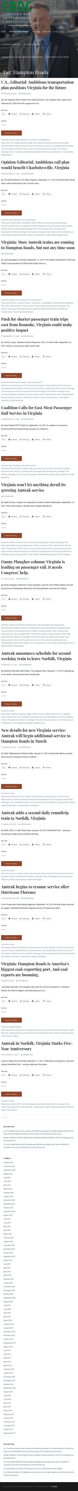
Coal (12, 1030)
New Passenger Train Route (26, 391)
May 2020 (7, 1313)
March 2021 (8, 1275)
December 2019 (9, 1332)
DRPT (28, 634)
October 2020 (8, 1294)
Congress (34, 631)
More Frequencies (66, 303)
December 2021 (9, 1245)
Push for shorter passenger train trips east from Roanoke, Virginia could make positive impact (36, 324)
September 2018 (10, 1388)
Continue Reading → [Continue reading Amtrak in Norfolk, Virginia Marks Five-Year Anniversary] (11, 1094)
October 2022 (8, 1208)
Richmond (46, 152)
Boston (42, 714)
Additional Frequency (18, 714)
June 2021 (7, 1264)
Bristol (18, 223)
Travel (64, 152)
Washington (28, 312)
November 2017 (9, 1426)
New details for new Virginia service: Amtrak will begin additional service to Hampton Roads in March (35, 735)
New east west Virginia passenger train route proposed (28, 229)
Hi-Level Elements (31, 44)
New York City (63, 796)
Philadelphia (19, 802)
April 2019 (7, 1362)
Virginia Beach (6, 155)
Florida (11, 950)
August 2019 (8, 1347)
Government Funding (60, 143)
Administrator (25, 94)
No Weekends (53, 717)
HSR (11, 637)
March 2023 (8, 1189)
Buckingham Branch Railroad (33, 223)
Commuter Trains (45, 545)
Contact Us (58, 32)
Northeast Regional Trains (44, 799)
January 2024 (8, 1163)
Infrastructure (39, 146)
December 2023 (9, 1166)
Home (3, 32)
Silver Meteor (6, 956)
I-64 (32, 303)
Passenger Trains (7, 152)
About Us (36, 32)
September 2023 (10, 1170)
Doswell (56, 226)
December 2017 (9, 1422)
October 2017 (8, 1429)
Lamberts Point (28, 1033)
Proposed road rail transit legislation (28, 152)
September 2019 (10, 1343)
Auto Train (44, 947)
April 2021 (7, 1272)
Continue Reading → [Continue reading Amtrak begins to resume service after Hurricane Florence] (11, 938)
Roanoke (30, 235)
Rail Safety (62, 954)
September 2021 (10, 1256)
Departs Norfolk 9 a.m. (53, 714)
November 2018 (9, 1381)
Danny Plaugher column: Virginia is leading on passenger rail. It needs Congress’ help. (33, 567)
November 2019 (9, 1335)
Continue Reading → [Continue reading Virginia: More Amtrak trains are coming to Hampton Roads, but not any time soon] (11, 293)
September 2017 (10, 1433)
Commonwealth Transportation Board (15, 631)
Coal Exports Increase (33, 1030)
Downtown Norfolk (23, 796)
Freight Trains (32, 143)
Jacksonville (47, 950)
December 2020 (9, 1287)
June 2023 (7, 1181)
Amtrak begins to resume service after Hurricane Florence (35, 889)
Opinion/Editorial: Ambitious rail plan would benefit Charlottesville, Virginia (35, 164)
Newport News (22, 149)
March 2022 (8, 1234)
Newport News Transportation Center (37, 306)
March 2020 (8, 1320)
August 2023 (8, 1174)
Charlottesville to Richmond (60, 385)
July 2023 (7, 1178)
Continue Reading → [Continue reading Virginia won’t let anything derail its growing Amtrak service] (11, 535)
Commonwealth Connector (11, 226)
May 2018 (7, 1403)
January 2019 (8, 1373)
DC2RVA (13, 303)
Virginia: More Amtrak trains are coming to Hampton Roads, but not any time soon (38, 244)
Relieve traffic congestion (30, 309)
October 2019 (8, 1339)
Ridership (21, 394)
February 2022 (9, 1238)
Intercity (48, 146)
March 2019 (8, 1366)
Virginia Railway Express (48, 554)
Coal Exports (19, 1030)
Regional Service (7, 640)
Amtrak (11, 140)
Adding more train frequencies (21, 545)
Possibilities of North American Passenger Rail (22, 57)
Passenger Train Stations (57, 149)
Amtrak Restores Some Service (28, 947)
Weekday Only (39, 723)
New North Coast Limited (58, 57)
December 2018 (9, 1377)
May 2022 (7, 1226)
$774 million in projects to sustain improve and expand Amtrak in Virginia (37, 628)
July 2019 (7, 1350)
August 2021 (8, 1260)
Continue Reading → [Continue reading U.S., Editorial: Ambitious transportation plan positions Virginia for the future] (11, 133)
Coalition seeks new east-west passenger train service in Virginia (45, 468)
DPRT (20, 548)
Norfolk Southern (41, 149)
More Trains (5, 306)
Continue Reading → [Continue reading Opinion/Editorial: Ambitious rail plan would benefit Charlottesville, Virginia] (11, 213)
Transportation (56, 152)
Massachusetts (35, 873)
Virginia (70, 152)
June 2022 (7, 1223)
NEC (15, 717)
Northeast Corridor (27, 799)
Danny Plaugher (19, 634)
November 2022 (9, 1204)
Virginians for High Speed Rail (12, 400)
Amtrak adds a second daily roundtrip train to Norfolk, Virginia (35, 815)
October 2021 (8, 1253)
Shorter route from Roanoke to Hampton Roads (28, 397)
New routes (66, 548)
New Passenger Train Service (28, 717)
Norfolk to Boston (66, 873)
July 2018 (7, 1396)
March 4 (54, 796)
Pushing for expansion (9, 394)
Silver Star (15, 956)
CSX (11, 143)
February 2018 (9, 1414)
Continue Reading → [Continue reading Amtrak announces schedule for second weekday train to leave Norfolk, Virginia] (11, 704)
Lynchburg (55, 303)
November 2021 (9, 1249)
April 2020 (7, 1317)
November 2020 (9, 1290)
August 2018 (8, 1392)
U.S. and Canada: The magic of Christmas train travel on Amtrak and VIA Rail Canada (33, 1469)
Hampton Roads (27, 146)
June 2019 (7, 1354)
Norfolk (31, 149)
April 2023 (7, 1185)
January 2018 (8, 1418)
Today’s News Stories (19, 32)
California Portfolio (11, 44)
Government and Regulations (39, 140)
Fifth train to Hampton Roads (42, 634)
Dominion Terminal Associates (57, 1030)
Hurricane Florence (35, 950)
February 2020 (9, 1324)
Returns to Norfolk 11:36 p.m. (62, 720)
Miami (54, 950)
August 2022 (8, 1215)
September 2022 (10, 1211)
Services (46, 32)
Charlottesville (49, 223)
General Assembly (45, 143)
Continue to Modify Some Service (61, 947)
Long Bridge (56, 146)
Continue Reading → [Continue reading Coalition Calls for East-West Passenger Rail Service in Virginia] (11, 458)
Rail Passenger (12, 235)
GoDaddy (54, 1486)
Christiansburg (61, 223)
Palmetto (29, 954)
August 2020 (8, 1302)
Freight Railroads (21, 140)
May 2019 (7, 1358)
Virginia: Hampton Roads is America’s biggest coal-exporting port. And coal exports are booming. (35, 969)
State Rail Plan (62, 309)
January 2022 (8, 1241)
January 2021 (8, 1283)
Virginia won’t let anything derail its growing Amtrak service (33, 487)
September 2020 (10, 1298)
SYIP (32, 643)
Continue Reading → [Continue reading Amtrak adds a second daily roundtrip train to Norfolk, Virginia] (11, 864)
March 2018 (8, 1411)
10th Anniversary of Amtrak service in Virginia (26, 385)
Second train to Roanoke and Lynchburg (45, 640)
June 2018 (7, 1399)
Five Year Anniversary (29, 1104)
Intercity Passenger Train (59, 542)
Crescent (4, 950)
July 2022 (7, 1219)
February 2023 (9, 1193)
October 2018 (8, 1384)
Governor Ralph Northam (10, 146)
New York (43, 717)
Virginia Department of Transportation (15, 805)
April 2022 (7, 1230)
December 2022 (9, 1200)
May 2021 (7, 1268)
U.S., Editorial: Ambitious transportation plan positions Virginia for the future (37, 84)
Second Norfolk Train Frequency (45, 802)
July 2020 (7, 1305)
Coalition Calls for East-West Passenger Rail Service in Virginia (36, 410)
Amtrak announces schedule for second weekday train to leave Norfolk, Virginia (36, 655)
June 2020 (7, 1309)
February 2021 (9, 1279)
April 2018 (7, 1407)
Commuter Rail (20, 542)
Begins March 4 (32, 714)
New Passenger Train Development (22, 220)
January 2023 (8, 1196)
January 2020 (8, 1328)
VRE (59, 554)
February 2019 (9, 1369)
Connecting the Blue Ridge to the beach (37, 226)
